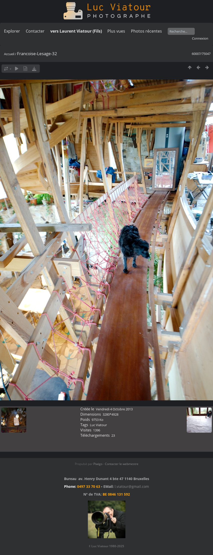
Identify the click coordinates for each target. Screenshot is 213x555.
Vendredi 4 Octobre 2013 (114, 409)
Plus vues (116, 31)
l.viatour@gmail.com (132, 486)
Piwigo (97, 464)
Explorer (12, 31)
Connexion (200, 38)
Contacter (35, 31)
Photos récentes (146, 31)
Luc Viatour (98, 425)
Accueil (9, 54)
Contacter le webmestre (121, 464)
